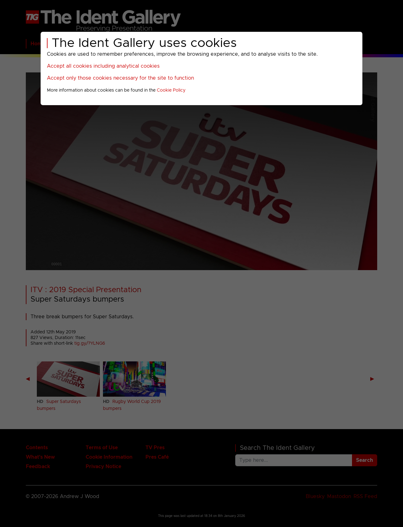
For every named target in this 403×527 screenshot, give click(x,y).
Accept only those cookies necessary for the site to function (120, 78)
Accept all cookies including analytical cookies (103, 66)
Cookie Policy (171, 90)
